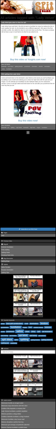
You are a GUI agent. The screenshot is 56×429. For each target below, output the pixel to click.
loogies (25, 327)
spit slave (7, 339)
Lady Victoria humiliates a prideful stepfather (14, 411)
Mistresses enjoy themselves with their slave (14, 405)
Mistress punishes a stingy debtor (11, 414)
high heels (32, 127)
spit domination (47, 331)
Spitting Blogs (5, 261)
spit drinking (4, 335)
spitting (12, 127)
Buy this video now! (28, 120)
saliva (3, 69)
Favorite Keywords (7, 320)
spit (38, 331)
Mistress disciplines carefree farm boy (12, 422)
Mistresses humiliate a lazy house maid (12, 419)
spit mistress (42, 335)
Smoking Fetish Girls (7, 255)
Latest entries (6, 400)
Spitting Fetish (5, 252)
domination (34, 66)
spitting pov (5, 343)
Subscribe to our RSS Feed (28, 229)
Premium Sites (6, 241)
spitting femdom (19, 66)
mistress (48, 327)
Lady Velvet (10, 66)
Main (2, 235)
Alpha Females (5, 267)
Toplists (4, 264)
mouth (3, 331)
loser (30, 327)
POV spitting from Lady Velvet (10, 74)
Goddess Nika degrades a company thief (13, 408)
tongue (38, 127)
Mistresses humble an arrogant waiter (12, 403)
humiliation (9, 69)
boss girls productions (14, 323)
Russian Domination (7, 270)
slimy (33, 331)
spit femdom (13, 335)
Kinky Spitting (5, 249)
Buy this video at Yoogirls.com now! (28, 59)
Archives (4, 348)
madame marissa (38, 327)
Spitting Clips (5, 272)
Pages (4, 232)
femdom (41, 66)
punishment (27, 66)
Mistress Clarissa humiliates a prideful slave (14, 427)
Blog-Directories (7, 258)
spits (16, 340)
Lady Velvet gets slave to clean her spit (13, 22)
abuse (2, 323)
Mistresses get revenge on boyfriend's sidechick (15, 424)
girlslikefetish (4, 327)
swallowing (14, 343)
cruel (26, 323)
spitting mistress (47, 340)
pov (8, 127)
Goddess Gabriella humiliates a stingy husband (15, 416)
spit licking (33, 335)
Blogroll (4, 244)
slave (27, 331)
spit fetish (23, 335)
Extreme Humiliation (7, 247)
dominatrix (26, 127)
